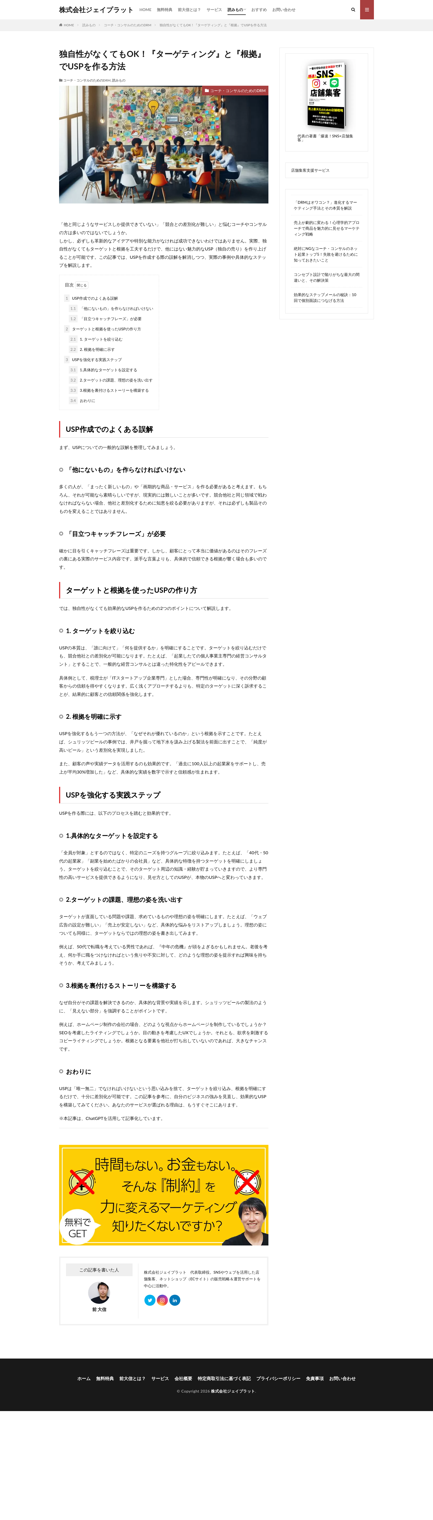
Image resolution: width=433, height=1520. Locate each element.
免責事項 (315, 1378)
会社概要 (183, 1378)
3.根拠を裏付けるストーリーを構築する (109, 390)
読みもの (235, 9)
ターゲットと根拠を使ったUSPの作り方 (102, 329)
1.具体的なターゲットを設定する (103, 370)
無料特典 (164, 9)
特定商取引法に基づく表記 (224, 1378)
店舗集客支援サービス (310, 170)
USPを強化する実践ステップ (93, 359)
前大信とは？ (189, 9)
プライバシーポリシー (278, 1378)
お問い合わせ (283, 9)
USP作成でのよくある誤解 (91, 298)
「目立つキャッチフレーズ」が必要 (105, 318)
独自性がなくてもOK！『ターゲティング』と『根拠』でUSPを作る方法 (213, 25)
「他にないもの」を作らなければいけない (111, 308)
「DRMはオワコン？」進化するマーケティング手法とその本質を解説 (325, 205)
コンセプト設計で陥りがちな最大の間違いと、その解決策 (327, 277)
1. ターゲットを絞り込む (96, 339)
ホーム (84, 1378)
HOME (145, 9)
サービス (214, 9)
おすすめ (259, 9)
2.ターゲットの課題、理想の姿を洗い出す (111, 380)
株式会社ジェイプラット (96, 9)
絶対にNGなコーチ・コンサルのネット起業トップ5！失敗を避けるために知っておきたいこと (326, 254)
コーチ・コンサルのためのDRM (127, 25)
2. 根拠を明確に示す (92, 349)
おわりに (82, 400)
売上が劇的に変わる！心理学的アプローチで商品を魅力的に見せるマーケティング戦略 (327, 228)
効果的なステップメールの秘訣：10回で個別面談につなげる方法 (325, 297)
